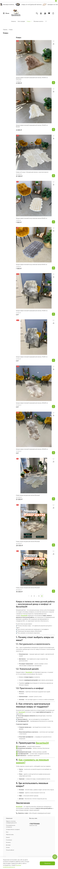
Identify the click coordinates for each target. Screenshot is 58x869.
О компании (9, 840)
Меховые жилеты (38, 21)
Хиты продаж (21, 21)
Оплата (8, 847)
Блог (7, 832)
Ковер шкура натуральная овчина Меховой (28, 495)
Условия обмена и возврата (13, 829)
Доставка (8, 845)
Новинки (13, 21)
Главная (5, 29)
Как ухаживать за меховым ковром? (32, 761)
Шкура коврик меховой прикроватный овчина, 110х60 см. (32, 310)
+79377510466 (34, 824)
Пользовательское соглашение (10, 826)
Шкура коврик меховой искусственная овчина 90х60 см (31, 218)
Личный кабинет (10, 850)
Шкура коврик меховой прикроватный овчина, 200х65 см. (32, 403)
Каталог (8, 837)
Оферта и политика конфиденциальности (11, 822)
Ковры (29, 21)
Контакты (8, 842)
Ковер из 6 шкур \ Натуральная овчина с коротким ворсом (32, 172)
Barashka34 (42, 742)
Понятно (47, 863)
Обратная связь (10, 834)
